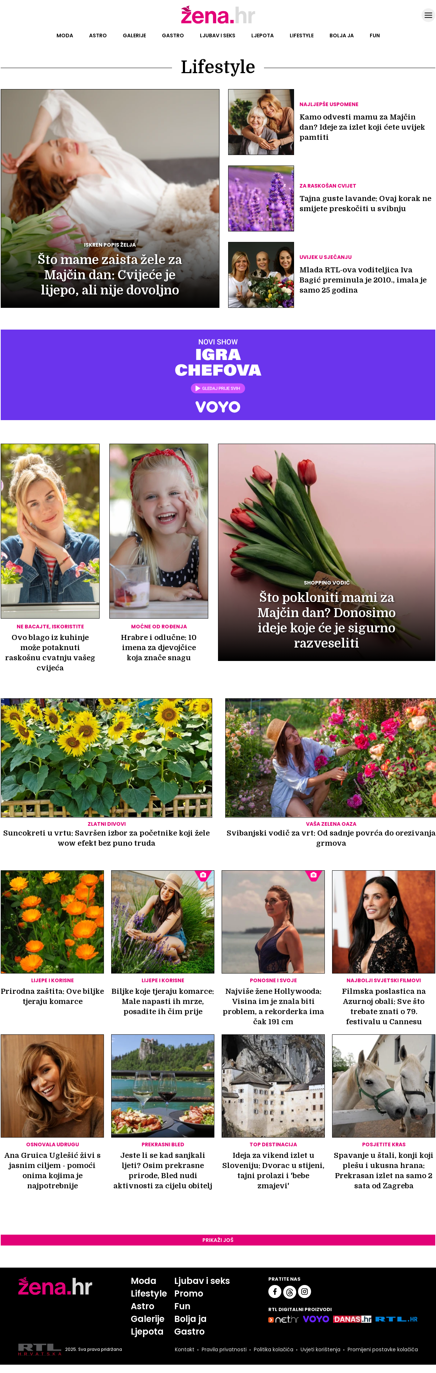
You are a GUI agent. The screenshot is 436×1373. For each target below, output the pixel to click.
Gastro (173, 35)
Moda (64, 35)
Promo (188, 1293)
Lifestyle (302, 35)
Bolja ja (342, 35)
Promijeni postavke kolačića (383, 1349)
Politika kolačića (273, 1349)
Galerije (134, 35)
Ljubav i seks (217, 35)
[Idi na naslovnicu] (218, 22)
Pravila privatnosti (224, 1349)
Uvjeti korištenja (320, 1349)
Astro (98, 35)
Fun (375, 35)
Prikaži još (218, 1240)
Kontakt (184, 1349)
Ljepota (262, 35)
